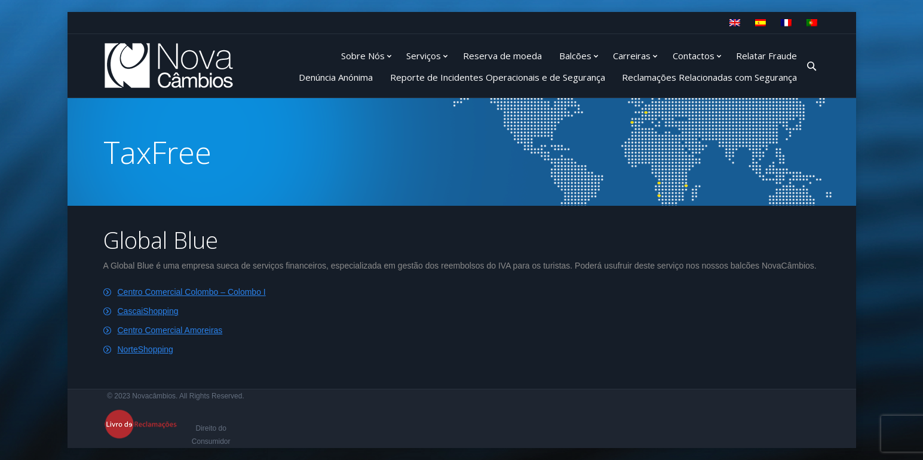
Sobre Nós (363, 56)
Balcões (575, 56)
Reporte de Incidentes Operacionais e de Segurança (497, 77)
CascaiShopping (148, 311)
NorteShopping (145, 349)
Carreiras (632, 56)
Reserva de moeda (502, 56)
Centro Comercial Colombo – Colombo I (192, 292)
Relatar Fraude (766, 56)
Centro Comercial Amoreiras (170, 330)
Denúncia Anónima (336, 77)
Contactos (694, 56)
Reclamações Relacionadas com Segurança (709, 77)
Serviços (423, 56)
